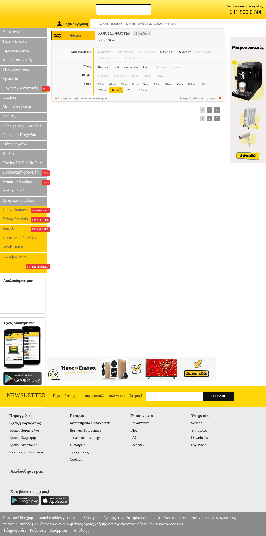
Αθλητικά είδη (15, 191)
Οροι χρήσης (79, 452)
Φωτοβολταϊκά (15, 256)
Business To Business (85, 430)
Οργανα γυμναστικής (25, 88)
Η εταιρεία (77, 445)
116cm (204, 84)
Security (9, 116)
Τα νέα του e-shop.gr (85, 438)
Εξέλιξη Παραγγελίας (25, 423)
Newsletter (26, 395)
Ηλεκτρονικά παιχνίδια (22, 125)
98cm (179, 84)
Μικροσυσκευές (16, 69)
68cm (124, 84)
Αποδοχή (81, 530)
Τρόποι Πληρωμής (22, 438)
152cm (130, 90)
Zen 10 (25, 229)
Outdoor (9, 97)
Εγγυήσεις (198, 445)
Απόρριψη (58, 530)
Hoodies (103, 66)
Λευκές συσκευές (17, 60)
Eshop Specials (25, 219)
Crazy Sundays (25, 210)
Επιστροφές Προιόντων (26, 452)
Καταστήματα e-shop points (90, 423)
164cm (143, 90)
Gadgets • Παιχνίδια (19, 135)
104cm (191, 84)
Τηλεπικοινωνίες (16, 50)
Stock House (13, 247)
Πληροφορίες (15, 530)
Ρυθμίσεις (38, 530)
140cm (116, 90)
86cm (157, 84)
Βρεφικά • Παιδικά (18, 200)
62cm (112, 84)
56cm (101, 84)
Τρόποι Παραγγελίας (24, 430)
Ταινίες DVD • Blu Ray (22, 163)
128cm (102, 90)
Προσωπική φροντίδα (25, 173)
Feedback (137, 445)
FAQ (133, 438)
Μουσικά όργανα (17, 106)
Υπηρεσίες (199, 430)
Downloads (199, 438)
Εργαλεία (10, 78)
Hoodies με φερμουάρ (125, 66)
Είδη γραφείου (15, 144)
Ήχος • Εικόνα (15, 41)
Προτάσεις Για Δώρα (20, 237)
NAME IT (185, 52)
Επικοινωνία (139, 423)
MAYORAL (167, 52)
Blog (133, 430)
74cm (135, 84)
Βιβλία (8, 153)
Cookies (76, 459)
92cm (168, 84)
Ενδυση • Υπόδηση (25, 182)
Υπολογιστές (13, 32)
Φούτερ (147, 66)
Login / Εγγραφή (72, 24)
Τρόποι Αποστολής (23, 445)
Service (196, 423)
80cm (146, 84)
